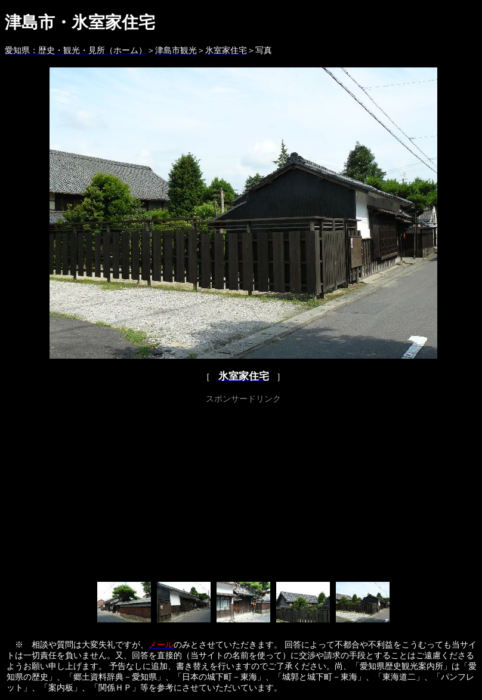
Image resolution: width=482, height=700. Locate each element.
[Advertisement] (244, 490)
